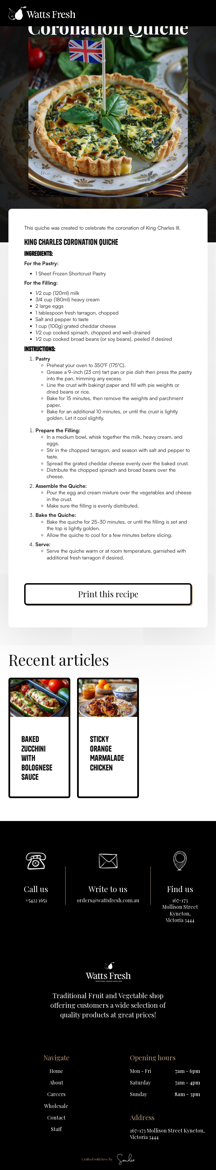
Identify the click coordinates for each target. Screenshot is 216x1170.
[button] (200, 13)
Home (56, 1071)
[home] (42, 13)
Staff (56, 1129)
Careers (56, 1094)
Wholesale (56, 1106)
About (56, 1082)
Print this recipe (108, 594)
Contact (56, 1117)
